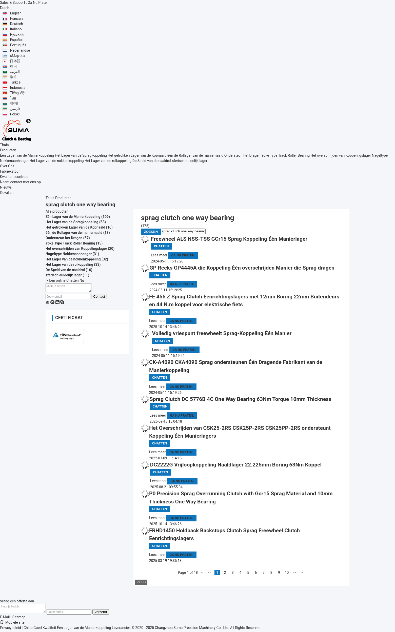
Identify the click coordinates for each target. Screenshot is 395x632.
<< (209, 572)
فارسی (15, 109)
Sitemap (18, 619)
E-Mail (5, 619)
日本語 (15, 61)
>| (302, 572)
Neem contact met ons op (20, 182)
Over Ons (7, 166)
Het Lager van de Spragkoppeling (81, 155)
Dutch (4, 8)
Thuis (4, 145)
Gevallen (6, 193)
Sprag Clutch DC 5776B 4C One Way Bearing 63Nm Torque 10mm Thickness (240, 399)
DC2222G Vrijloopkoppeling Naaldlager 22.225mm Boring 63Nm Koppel (236, 465)
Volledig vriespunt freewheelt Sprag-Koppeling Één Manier (222, 333)
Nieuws (6, 187)
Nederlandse (20, 50)
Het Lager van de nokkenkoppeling (57, 161)
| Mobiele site (12, 624)
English (15, 13)
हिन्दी (13, 77)
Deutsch (16, 24)
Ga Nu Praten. (38, 3)
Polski (14, 114)
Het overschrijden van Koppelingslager (341, 155)
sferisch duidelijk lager (189, 161)
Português (18, 45)
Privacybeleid (10, 629)
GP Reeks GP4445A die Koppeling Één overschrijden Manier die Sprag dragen (241, 268)
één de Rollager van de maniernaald (195, 155)
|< (202, 572)
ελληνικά (17, 56)
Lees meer (159, 255)
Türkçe (15, 82)
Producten (8, 150)
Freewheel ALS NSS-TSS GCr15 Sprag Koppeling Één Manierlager (229, 239)
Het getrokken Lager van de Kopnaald (137, 155)
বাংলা (14, 103)
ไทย (13, 98)
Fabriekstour (10, 171)
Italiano (16, 29)
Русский (17, 34)
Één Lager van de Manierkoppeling (27, 155)
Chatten (161, 246)
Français (16, 18)
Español (16, 40)
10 (287, 572)
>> (295, 572)
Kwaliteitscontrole (14, 177)
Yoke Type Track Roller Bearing (285, 155)
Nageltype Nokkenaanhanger (69, 254)
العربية (15, 72)
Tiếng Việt (18, 93)
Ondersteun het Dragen (242, 155)
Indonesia (17, 88)
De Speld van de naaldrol (151, 161)
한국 (13, 66)
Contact (99, 298)
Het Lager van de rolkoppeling (108, 161)
